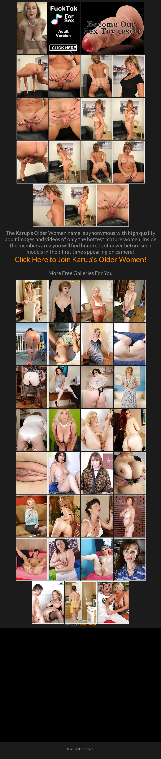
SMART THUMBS (87, 625)
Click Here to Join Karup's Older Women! (80, 259)
